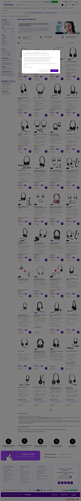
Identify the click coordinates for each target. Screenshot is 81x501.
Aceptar (54, 70)
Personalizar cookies (44, 70)
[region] (41, 62)
